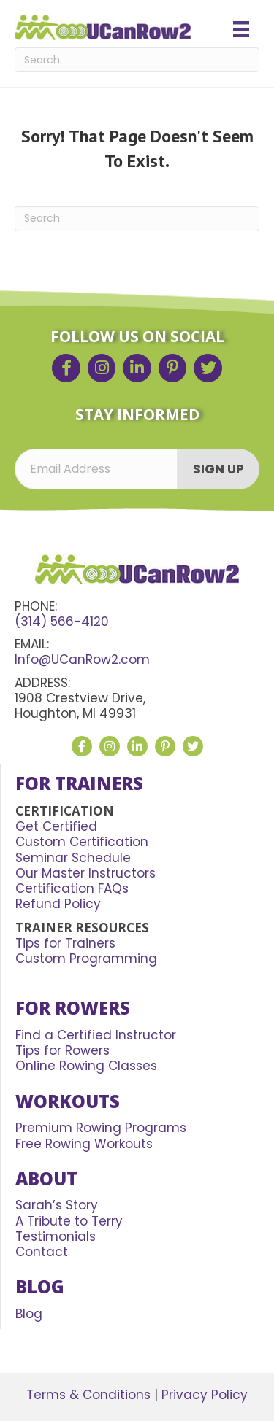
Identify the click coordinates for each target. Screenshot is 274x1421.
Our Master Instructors (85, 873)
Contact (41, 1252)
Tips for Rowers (62, 1050)
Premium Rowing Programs (100, 1128)
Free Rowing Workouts (84, 1144)
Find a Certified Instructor (95, 1035)
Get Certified (56, 826)
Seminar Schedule (73, 858)
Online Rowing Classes (86, 1066)
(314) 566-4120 (62, 621)
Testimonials (55, 1236)
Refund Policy (58, 904)
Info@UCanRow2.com (82, 659)
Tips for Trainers (65, 943)
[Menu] (241, 29)
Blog (28, 1314)
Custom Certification (81, 842)
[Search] (137, 59)
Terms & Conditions (88, 1394)
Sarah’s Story (56, 1205)
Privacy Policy (204, 1394)
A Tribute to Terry (69, 1221)
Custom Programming (86, 958)
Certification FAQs (72, 888)
